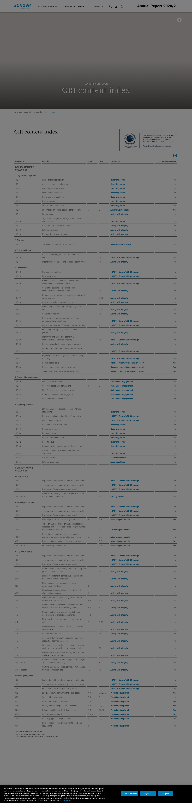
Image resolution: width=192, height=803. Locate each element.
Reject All (147, 798)
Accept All (165, 798)
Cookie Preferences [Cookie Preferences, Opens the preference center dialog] (129, 798)
